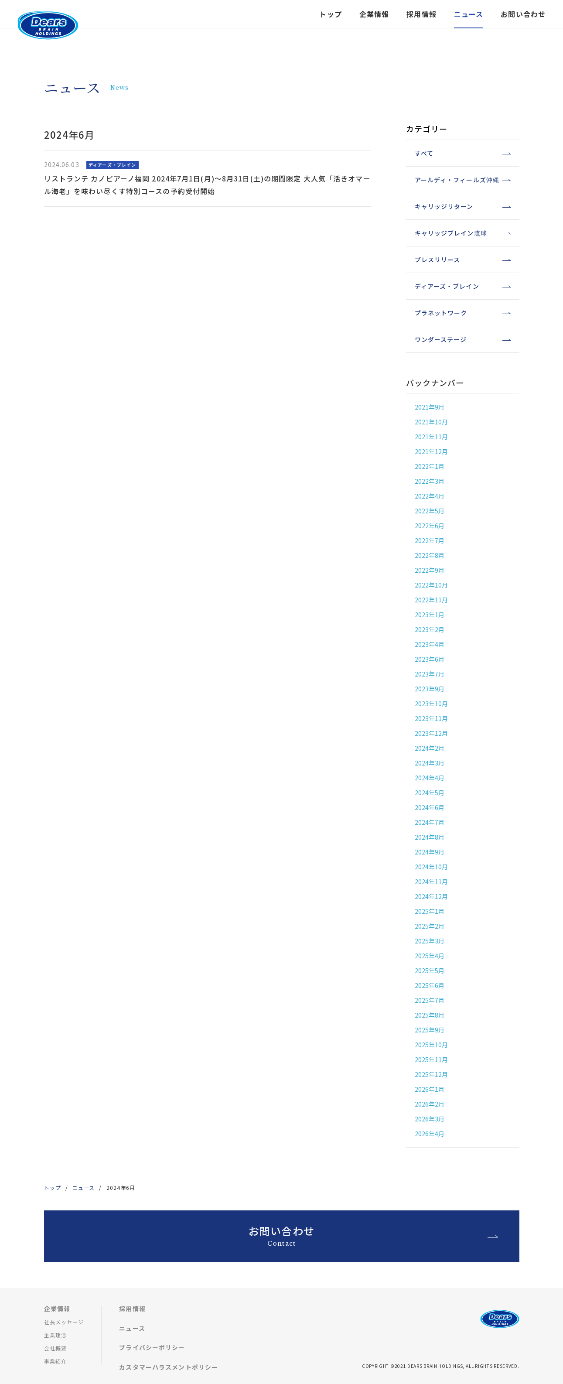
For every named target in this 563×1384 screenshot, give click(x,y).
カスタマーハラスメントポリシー (168, 1367)
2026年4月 (429, 1133)
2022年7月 (429, 540)
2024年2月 (429, 748)
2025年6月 (429, 985)
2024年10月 (431, 866)
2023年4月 (429, 644)
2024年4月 (429, 777)
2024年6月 (429, 807)
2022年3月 (429, 481)
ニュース (83, 1187)
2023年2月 (429, 629)
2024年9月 (429, 851)
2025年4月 (429, 955)
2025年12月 (431, 1074)
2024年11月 (431, 881)
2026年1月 (429, 1089)
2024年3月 (429, 763)
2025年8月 (429, 1015)
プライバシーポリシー (152, 1347)
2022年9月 (429, 570)
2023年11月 (431, 718)
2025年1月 (429, 911)
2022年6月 (429, 525)
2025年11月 (431, 1059)
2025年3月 (429, 940)
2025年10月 (431, 1044)
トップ (330, 25)
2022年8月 (429, 555)
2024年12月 (431, 896)
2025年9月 (429, 1029)
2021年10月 (431, 421)
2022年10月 (431, 585)
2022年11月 (431, 599)
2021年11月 (431, 436)
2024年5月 (429, 792)
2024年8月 (429, 837)
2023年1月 (429, 614)
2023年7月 (429, 674)
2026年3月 (429, 1118)
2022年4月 (429, 496)
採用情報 (132, 1308)
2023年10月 (431, 703)
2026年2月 (429, 1104)
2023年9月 (429, 688)
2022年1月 (429, 466)
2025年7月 (429, 1000)
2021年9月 (429, 407)
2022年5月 (429, 510)
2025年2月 (429, 926)
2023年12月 (431, 733)
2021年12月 (431, 451)
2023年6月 (429, 659)
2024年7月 (429, 822)
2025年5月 (429, 970)
